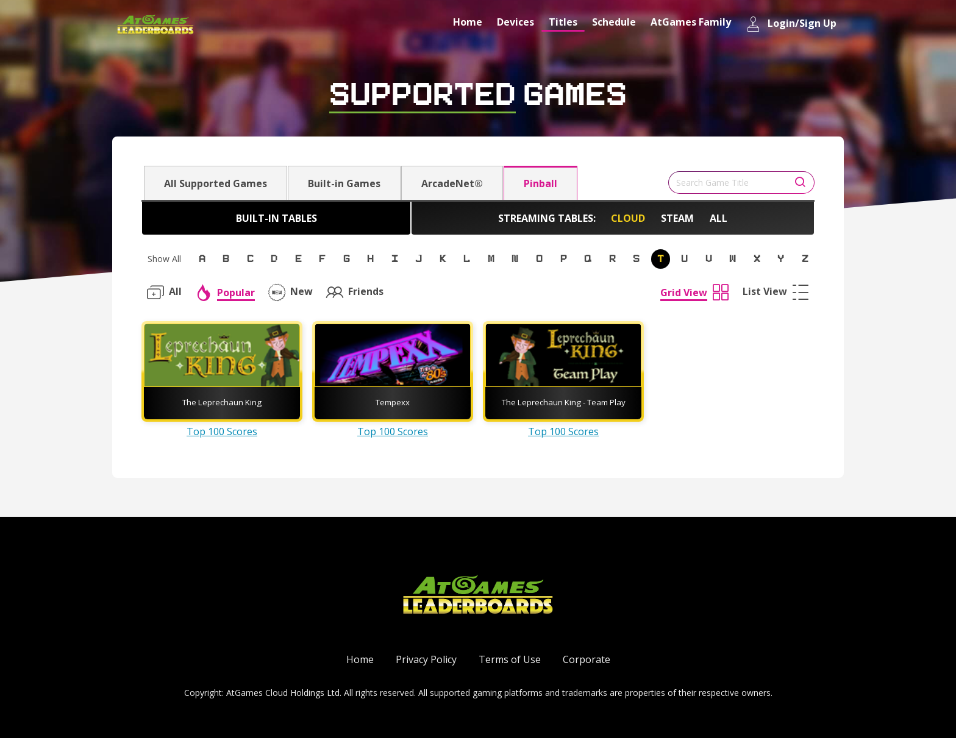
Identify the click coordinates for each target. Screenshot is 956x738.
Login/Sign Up (791, 24)
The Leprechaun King (222, 402)
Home (467, 22)
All (718, 218)
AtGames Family (691, 22)
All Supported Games (215, 183)
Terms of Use (510, 659)
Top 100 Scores (222, 431)
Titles (563, 22)
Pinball (540, 183)
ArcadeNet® (452, 183)
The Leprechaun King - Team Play (564, 402)
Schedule (614, 22)
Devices (515, 22)
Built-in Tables (276, 218)
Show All (164, 258)
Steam (677, 218)
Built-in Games (344, 183)
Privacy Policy (426, 659)
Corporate (586, 659)
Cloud (628, 218)
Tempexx (393, 402)
